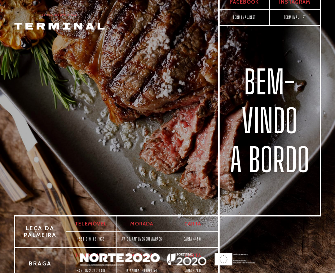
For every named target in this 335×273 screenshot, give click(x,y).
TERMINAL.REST (244, 17)
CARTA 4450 (192, 239)
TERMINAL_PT (295, 17)
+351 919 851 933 (91, 239)
